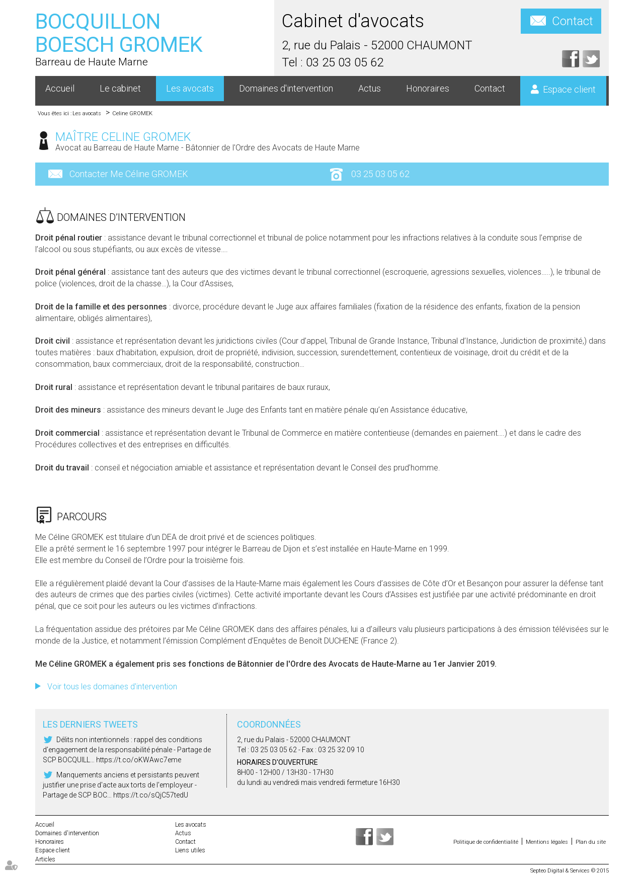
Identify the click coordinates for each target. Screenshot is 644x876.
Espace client (569, 89)
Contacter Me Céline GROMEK (128, 174)
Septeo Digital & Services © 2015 (569, 870)
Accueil (59, 88)
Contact (572, 21)
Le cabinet (120, 88)
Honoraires (427, 88)
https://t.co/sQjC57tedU (150, 795)
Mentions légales (547, 842)
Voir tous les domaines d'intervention (112, 686)
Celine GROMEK (132, 113)
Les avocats (190, 88)
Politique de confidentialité (485, 842)
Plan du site (591, 842)
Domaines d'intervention (286, 88)
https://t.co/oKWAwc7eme (138, 760)
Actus (369, 88)
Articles (45, 859)
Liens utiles (190, 850)
